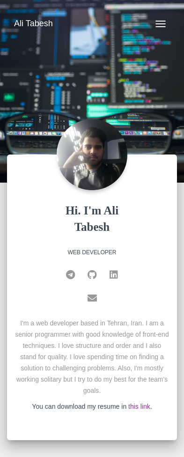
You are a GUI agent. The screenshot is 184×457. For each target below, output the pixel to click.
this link (139, 406)
